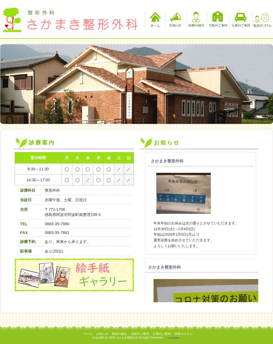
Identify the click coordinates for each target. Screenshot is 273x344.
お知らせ (175, 19)
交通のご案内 (240, 19)
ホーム (154, 19)
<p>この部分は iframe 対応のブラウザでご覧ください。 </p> (199, 227)
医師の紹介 (196, 19)
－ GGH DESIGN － (173, 338)
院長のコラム (262, 19)
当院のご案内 (218, 19)
